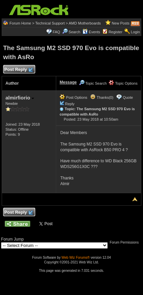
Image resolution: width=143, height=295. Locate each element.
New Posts (121, 23)
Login (135, 32)
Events (91, 32)
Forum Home (20, 23)
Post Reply (18, 70)
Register (115, 32)
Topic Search (93, 83)
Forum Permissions (126, 242)
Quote (128, 97)
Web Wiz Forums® (76, 257)
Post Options (73, 97)
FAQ (56, 32)
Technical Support (50, 23)
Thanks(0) (101, 97)
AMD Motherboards (85, 23)
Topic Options (123, 83)
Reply (69, 104)
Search (74, 32)
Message (68, 82)
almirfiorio (19, 97)
